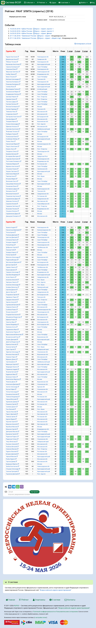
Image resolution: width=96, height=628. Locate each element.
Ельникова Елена (12, 186)
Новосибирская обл (43, 204)
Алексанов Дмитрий (13, 384)
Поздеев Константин (13, 314)
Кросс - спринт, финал (42, 33)
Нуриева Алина (11, 99)
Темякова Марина (12, 164)
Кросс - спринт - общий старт (49, 38)
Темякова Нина (11, 111)
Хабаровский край (42, 349)
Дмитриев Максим (12, 431)
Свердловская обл (43, 194)
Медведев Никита (12, 367)
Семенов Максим (12, 449)
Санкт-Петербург (42, 67)
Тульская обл (41, 79)
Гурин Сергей (11, 349)
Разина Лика (10, 141)
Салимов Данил (11, 407)
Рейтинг (42, 3)
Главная (10, 600)
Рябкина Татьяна (12, 62)
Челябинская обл (42, 247)
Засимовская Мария (13, 92)
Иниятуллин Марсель (13, 379)
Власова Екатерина (12, 106)
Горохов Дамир (11, 461)
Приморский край (42, 287)
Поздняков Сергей (12, 295)
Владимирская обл (43, 74)
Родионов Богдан (12, 260)
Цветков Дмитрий (12, 237)
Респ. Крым (40, 176)
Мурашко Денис (11, 359)
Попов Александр (12, 392)
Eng (92, 3)
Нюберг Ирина (11, 74)
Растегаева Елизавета (13, 161)
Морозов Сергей (12, 429)
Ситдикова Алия (12, 114)
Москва (39, 106)
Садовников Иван (12, 329)
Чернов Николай (12, 412)
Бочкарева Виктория (13, 156)
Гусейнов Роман (12, 309)
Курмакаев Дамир (12, 402)
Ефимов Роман (11, 319)
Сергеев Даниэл (11, 289)
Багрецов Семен (12, 377)
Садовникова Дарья (13, 199)
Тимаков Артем (11, 416)
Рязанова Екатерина (13, 84)
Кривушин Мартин (12, 464)
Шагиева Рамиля (12, 97)
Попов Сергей (11, 255)
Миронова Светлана (13, 72)
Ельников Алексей (12, 394)
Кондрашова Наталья (13, 94)
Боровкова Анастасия (13, 64)
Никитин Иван (11, 322)
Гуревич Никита (11, 267)
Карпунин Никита (12, 282)
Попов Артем (11, 232)
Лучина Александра (13, 124)
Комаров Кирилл (12, 252)
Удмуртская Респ (42, 156)
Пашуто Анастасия (12, 146)
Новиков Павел (11, 357)
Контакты (69, 600)
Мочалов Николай (12, 354)
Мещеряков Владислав (14, 317)
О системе (64, 3)
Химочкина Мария (12, 174)
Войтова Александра (13, 79)
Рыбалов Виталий (12, 446)
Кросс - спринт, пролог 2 (43, 31)
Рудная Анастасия (12, 57)
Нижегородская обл (43, 72)
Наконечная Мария (12, 144)
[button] (83, 3)
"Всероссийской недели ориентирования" (55, 590)
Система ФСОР (11, 2)
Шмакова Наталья (12, 201)
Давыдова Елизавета (13, 216)
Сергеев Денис (11, 362)
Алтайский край (42, 89)
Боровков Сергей (12, 434)
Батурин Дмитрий (12, 454)
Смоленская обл (42, 169)
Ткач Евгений (11, 409)
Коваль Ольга (11, 149)
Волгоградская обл (43, 324)
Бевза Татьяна (11, 77)
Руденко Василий (12, 451)
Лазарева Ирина (12, 121)
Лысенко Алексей (12, 444)
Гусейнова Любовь (12, 139)
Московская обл (42, 111)
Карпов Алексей (12, 302)
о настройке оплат (40, 617)
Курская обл (41, 387)
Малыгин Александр (13, 257)
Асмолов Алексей (12, 280)
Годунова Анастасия (13, 159)
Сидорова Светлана (13, 206)
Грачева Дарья (11, 119)
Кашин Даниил (11, 270)
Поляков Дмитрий (12, 235)
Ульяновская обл (42, 352)
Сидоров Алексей (12, 300)
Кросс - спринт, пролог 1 (43, 29)
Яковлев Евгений (12, 372)
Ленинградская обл (43, 151)
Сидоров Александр (13, 272)
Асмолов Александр (13, 285)
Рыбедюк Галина (12, 134)
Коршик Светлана (12, 171)
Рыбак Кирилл (11, 459)
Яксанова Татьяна (12, 209)
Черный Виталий (12, 399)
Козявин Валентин (12, 287)
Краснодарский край (43, 64)
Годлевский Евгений (13, 305)
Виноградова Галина (13, 89)
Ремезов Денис (11, 382)
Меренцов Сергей (12, 364)
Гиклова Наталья (12, 104)
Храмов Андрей (11, 227)
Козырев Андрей (12, 242)
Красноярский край (43, 339)
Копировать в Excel (83, 44)
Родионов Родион (12, 436)
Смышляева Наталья (13, 184)
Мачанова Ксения (12, 194)
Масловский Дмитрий (13, 262)
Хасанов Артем (11, 347)
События (29, 3)
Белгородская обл (42, 116)
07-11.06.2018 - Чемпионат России (23, 36)
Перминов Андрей (12, 369)
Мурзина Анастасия (13, 166)
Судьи (53, 3)
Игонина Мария (11, 179)
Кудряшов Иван (11, 374)
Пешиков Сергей (12, 404)
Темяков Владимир (12, 397)
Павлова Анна (11, 176)
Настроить (34, 492)
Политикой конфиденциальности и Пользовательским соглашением (55, 611)
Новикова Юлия (11, 69)
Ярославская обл (42, 201)
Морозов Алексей (12, 424)
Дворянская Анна (12, 59)
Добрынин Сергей (12, 247)
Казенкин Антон (11, 327)
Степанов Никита (12, 240)
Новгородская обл (42, 57)
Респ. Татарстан (42, 97)
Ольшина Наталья (12, 211)
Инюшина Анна (11, 191)
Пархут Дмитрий (12, 414)
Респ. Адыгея (41, 124)
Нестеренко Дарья (12, 189)
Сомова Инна (11, 87)
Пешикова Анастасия (13, 196)
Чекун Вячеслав (11, 441)
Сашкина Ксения (12, 204)
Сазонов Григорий (12, 471)
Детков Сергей (11, 265)
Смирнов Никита (12, 307)
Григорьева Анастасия (13, 116)
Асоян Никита (11, 277)
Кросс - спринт (43, 36)
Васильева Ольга (12, 181)
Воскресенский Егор (13, 337)
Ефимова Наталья (12, 126)
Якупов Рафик (11, 389)
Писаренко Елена (12, 151)
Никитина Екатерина (13, 82)
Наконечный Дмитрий (13, 230)
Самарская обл (41, 59)
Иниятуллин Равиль (13, 332)
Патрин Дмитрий (12, 339)
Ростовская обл (42, 164)
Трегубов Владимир (13, 275)
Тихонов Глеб (11, 250)
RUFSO (16, 606)
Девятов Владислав (13, 342)
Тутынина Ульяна (12, 169)
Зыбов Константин (12, 466)
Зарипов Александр (13, 352)
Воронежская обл (42, 121)
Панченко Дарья (12, 102)
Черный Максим (12, 456)
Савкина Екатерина (12, 67)
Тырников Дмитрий (13, 474)
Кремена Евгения (12, 154)
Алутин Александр (12, 387)
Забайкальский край (43, 129)
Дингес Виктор (11, 292)
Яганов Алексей (11, 312)
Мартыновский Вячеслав (14, 334)
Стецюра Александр (13, 469)
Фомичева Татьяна (12, 131)
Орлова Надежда (12, 109)
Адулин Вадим (11, 419)
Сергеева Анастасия (13, 129)
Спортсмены (39, 600)
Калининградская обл (44, 144)
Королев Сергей (11, 422)
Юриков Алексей (12, 344)
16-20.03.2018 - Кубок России (21, 29)
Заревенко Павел (12, 297)
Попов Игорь (10, 245)
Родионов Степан (12, 439)
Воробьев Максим (12, 427)
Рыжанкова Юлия (12, 136)
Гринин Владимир (12, 324)
